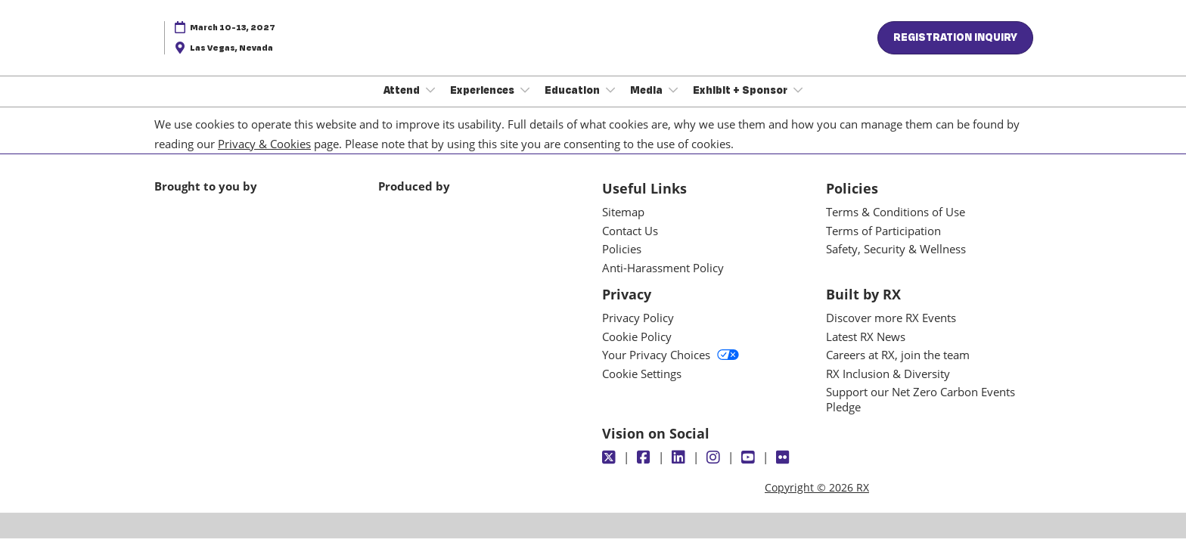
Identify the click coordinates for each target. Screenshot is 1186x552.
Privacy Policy (638, 331)
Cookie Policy (637, 350)
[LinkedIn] (680, 471)
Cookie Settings (641, 387)
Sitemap (623, 225)
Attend (402, 104)
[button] (955, 52)
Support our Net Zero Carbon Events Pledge (920, 413)
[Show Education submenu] (610, 104)
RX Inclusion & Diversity (888, 387)
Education (573, 104)
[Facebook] (645, 471)
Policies (621, 262)
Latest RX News (865, 350)
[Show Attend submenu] (430, 104)
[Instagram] (715, 471)
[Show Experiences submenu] (524, 104)
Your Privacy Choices (670, 368)
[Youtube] (750, 471)
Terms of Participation (883, 244)
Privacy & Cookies (264, 157)
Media (647, 104)
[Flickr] (784, 471)
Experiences (483, 104)
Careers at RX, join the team (898, 368)
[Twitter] (610, 471)
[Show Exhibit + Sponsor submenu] (798, 104)
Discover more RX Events (891, 331)
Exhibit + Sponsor (741, 104)
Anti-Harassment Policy (663, 281)
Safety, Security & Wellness (896, 262)
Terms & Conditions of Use (895, 225)
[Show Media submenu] (673, 104)
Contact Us (630, 244)
